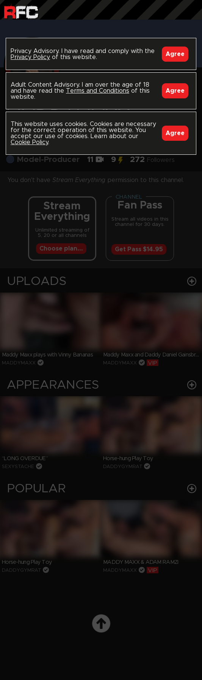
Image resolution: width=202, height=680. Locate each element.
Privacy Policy (30, 57)
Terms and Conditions (97, 91)
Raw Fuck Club (21, 11)
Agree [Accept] (175, 54)
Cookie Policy (29, 142)
